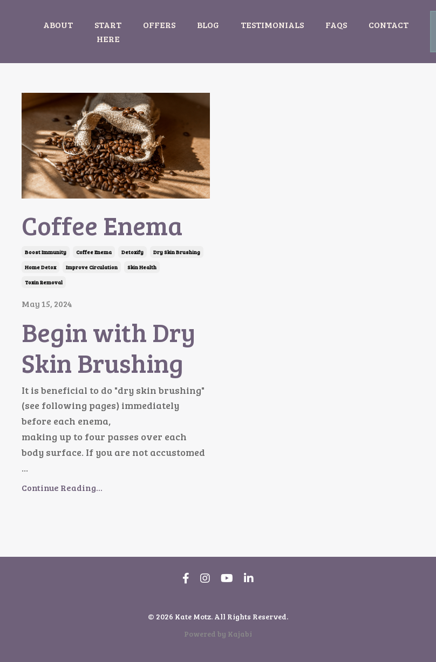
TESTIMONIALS (272, 24)
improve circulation (92, 267)
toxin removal (44, 282)
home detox (40, 267)
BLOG (208, 24)
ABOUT (58, 24)
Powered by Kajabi (218, 634)
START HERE (107, 31)
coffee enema (94, 252)
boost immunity (45, 252)
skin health (141, 267)
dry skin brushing (176, 252)
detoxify (132, 252)
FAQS (336, 24)
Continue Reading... (62, 487)
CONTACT (388, 24)
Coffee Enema (102, 225)
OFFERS (159, 24)
